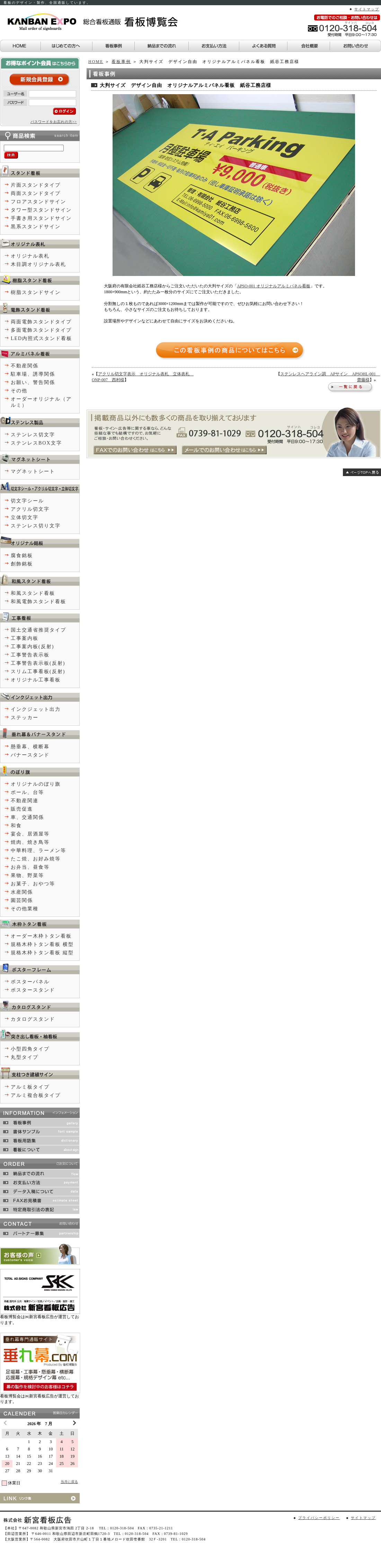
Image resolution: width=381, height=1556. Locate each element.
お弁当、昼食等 (30, 867)
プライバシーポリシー (319, 1518)
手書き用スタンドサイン (41, 218)
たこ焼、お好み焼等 (36, 858)
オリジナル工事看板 (36, 679)
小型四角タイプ (30, 1049)
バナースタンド (30, 755)
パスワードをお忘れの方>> (53, 122)
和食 (16, 825)
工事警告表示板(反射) (38, 663)
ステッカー (24, 717)
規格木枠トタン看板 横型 (42, 944)
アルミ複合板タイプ (36, 1095)
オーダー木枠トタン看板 (41, 936)
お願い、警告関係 (33, 382)
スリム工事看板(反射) (38, 671)
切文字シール (27, 500)
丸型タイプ (24, 1057)
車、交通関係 (27, 817)
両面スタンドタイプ (36, 193)
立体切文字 (24, 517)
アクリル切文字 (30, 509)
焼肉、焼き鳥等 (30, 842)
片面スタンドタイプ (36, 185)
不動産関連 (24, 800)
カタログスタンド (33, 1019)
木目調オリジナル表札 (38, 264)
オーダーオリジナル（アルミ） (41, 402)
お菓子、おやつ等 (33, 883)
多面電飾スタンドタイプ (41, 330)
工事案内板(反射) (32, 646)
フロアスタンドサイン (38, 201)
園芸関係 (22, 900)
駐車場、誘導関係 (33, 374)
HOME (95, 61)
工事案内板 (24, 638)
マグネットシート (33, 471)
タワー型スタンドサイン (41, 210)
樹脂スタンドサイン (36, 292)
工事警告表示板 (30, 655)
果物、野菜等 (27, 875)
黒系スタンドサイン (36, 226)
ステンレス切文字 (33, 434)
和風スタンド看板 (33, 593)
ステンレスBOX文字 (36, 443)
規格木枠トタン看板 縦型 (42, 952)
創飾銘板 (22, 563)
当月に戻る (69, 1482)
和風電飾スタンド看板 (38, 601)
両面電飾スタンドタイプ (41, 321)
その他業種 (24, 908)
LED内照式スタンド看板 (41, 338)
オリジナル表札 (30, 256)
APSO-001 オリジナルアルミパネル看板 (273, 286)
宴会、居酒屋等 (30, 834)
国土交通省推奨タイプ (38, 630)
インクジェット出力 (36, 709)
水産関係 (22, 892)
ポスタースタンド (33, 990)
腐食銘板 (22, 555)
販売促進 (22, 809)
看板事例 (121, 61)
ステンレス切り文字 (36, 525)
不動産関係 (24, 365)
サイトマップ (366, 9)
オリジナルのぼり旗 (36, 784)
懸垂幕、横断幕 (30, 746)
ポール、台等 (27, 792)
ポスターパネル (30, 981)
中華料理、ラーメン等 (38, 850)
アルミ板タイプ (30, 1087)
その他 (19, 390)
